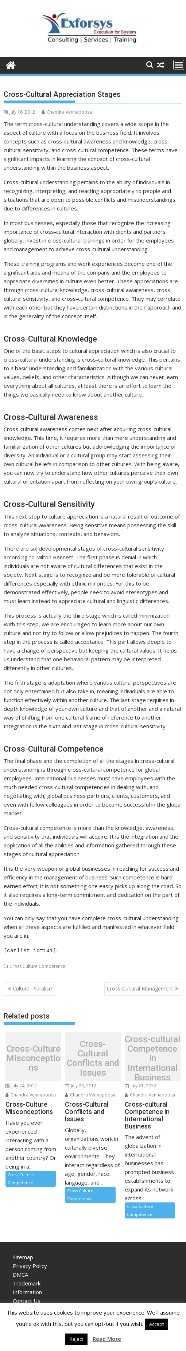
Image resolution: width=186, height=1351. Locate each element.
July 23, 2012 (80, 1085)
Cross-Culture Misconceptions (33, 1057)
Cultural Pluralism (33, 987)
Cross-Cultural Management (140, 987)
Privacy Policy (30, 1264)
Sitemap (23, 1256)
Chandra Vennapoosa (67, 112)
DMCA (20, 1273)
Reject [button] (76, 1339)
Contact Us (26, 1299)
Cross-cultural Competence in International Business (152, 1057)
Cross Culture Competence (37, 965)
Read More (107, 1338)
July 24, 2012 (21, 1085)
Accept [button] (156, 1324)
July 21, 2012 (140, 1085)
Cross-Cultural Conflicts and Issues (93, 1057)
